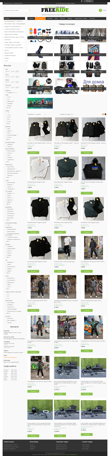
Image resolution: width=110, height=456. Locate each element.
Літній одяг (7, 39)
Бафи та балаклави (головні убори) (14, 31)
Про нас (7, 50)
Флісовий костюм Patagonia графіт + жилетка (66, 143)
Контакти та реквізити (9, 448)
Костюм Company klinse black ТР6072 (37, 300)
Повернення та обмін (81, 18)
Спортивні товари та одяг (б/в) (13, 45)
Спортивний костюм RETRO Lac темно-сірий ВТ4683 (66, 341)
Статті (6, 61)
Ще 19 (8, 273)
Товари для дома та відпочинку (93, 88)
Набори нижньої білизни (11, 34)
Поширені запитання (10, 55)
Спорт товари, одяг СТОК (40, 105)
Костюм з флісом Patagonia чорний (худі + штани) (92, 182)
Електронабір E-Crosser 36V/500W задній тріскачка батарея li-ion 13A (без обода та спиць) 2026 (65, 425)
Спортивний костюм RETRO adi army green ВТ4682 (38, 341)
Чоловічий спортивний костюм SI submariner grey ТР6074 (66, 301)
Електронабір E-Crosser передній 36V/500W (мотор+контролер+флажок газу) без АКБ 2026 (38, 425)
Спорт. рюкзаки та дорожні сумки (94, 71)
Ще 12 (8, 313)
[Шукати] (29, 10)
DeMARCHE (32, 446)
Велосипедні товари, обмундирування (15, 23)
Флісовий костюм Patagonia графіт (90, 222)
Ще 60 (8, 123)
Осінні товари (85, 446)
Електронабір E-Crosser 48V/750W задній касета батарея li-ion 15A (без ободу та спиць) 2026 (93, 383)
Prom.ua (63, 453)
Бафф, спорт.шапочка (61, 446)
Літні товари (85, 448)
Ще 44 (8, 139)
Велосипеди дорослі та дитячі (67, 37)
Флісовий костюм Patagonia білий (63, 222)
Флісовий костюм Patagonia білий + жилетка (39, 143)
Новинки (49, 18)
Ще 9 (8, 241)
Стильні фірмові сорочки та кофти (14, 47)
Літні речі (66, 71)
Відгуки (70, 18)
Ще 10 (8, 257)
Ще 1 (8, 161)
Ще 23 (8, 220)
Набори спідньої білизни (93, 54)
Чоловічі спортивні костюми (12, 29)
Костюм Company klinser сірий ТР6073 (91, 300)
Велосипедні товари (40, 37)
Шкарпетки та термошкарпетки (40, 54)
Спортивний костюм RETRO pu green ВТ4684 (93, 341)
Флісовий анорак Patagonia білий (36, 182)
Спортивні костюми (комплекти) (66, 54)
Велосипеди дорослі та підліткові (13, 21)
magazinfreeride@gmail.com (11, 357)
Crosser (32, 444)
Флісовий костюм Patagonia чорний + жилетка (93, 143)
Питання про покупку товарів (11, 446)
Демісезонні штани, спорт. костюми (14, 37)
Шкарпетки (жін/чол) (61, 448)
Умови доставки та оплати (10, 444)
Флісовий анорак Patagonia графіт (63, 182)
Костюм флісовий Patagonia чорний (37, 261)
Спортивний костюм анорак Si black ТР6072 (92, 261)
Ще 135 (8, 107)
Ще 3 (8, 177)
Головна (31, 18)
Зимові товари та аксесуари (12, 42)
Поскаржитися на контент (58, 454)
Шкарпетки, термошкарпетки (12, 26)
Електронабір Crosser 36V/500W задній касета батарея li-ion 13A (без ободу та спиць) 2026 (93, 424)
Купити (34, 152)
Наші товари (39, 18)
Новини (7, 58)
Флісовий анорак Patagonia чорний (36, 222)
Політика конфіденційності (71, 454)
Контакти (92, 18)
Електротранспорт (93, 37)
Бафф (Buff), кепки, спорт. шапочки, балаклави (40, 88)
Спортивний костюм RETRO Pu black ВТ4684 (39, 381)
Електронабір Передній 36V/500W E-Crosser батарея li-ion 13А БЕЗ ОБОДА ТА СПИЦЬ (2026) (65, 383)
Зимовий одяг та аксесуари (66, 88)
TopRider (32, 448)
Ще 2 (8, 288)
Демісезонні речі (40, 71)
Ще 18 (8, 204)
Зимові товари (86, 444)
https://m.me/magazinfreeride (11, 362)
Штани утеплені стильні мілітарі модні (64, 261)
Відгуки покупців (9, 53)
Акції (56, 18)
